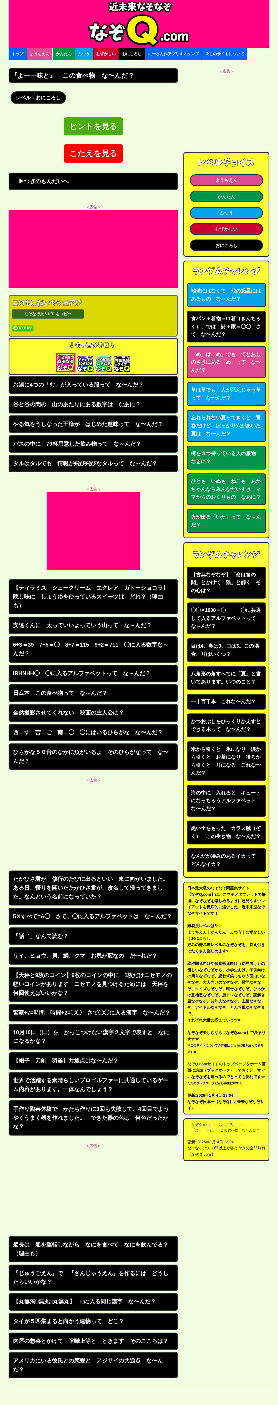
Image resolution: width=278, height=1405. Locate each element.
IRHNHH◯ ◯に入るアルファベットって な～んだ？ (82, 673)
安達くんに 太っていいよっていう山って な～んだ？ (82, 625)
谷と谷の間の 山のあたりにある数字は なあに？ (77, 404)
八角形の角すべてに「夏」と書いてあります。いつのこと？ (226, 678)
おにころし (131, 54)
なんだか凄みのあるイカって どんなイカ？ (226, 860)
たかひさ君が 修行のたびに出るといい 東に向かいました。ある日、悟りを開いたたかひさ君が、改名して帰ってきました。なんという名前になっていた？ (90, 887)
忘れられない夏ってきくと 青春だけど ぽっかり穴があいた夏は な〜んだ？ (226, 425)
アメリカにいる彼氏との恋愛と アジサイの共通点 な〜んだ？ (88, 1365)
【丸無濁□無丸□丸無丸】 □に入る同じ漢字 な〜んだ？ (84, 1301)
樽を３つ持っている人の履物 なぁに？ (226, 457)
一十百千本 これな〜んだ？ (223, 701)
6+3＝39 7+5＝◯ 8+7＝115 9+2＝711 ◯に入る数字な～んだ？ (90, 649)
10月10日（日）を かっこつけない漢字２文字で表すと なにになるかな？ (91, 1036)
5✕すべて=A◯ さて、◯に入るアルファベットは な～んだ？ (92, 916)
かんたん (64, 54)
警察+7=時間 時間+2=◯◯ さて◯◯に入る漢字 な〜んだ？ (92, 1013)
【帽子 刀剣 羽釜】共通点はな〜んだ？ (65, 1061)
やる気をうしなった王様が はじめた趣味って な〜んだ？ (88, 424)
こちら (234, 1045)
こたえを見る (93, 153)
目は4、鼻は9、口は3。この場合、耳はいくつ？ (225, 650)
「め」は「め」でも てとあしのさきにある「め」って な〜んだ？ (226, 362)
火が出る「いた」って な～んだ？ (226, 521)
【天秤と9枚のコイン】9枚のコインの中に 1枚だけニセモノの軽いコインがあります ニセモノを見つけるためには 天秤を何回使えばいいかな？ (92, 984)
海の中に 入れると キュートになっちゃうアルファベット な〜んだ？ (226, 800)
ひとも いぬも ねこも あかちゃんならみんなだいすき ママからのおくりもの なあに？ (226, 489)
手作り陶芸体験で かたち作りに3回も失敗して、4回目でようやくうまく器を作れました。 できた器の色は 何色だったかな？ (91, 1117)
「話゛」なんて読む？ (41, 936)
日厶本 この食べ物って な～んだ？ (60, 693)
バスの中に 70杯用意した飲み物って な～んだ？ (77, 444)
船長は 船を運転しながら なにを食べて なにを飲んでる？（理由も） (90, 1249)
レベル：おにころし (38, 97)
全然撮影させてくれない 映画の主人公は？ (68, 713)
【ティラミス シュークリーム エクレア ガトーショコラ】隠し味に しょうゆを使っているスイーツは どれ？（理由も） (90, 596)
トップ (17, 54)
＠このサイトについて (224, 54)
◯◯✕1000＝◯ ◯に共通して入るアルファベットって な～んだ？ (226, 618)
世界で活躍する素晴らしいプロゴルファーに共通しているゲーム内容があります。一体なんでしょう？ (90, 1084)
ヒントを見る (93, 126)
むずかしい (106, 54)
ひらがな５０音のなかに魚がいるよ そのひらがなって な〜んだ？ (90, 756)
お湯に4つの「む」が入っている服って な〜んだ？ (78, 385)
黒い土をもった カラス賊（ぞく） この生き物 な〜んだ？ (226, 832)
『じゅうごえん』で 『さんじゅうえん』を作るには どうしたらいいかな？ (90, 1277)
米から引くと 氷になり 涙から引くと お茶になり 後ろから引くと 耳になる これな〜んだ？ (226, 761)
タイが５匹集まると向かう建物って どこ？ (68, 1321)
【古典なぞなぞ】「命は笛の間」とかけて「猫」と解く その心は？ (226, 582)
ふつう (84, 54)
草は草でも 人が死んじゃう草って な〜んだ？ (226, 394)
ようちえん (39, 54)
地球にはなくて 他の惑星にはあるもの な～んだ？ (226, 295)
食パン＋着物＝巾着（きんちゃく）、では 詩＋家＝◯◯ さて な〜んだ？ (226, 326)
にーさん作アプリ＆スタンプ (173, 54)
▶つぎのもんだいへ (41, 181)
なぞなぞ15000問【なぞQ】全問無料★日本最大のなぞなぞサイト (139, 23)
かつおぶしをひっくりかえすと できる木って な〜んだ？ (228, 725)
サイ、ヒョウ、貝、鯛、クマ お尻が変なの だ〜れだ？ (85, 956)
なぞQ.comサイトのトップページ (216, 1064)
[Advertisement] (93, 249)
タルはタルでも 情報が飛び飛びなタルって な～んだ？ (85, 463)
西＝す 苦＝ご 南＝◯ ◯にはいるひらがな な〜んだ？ (88, 732)
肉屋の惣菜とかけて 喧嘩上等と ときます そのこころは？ (90, 1341)
